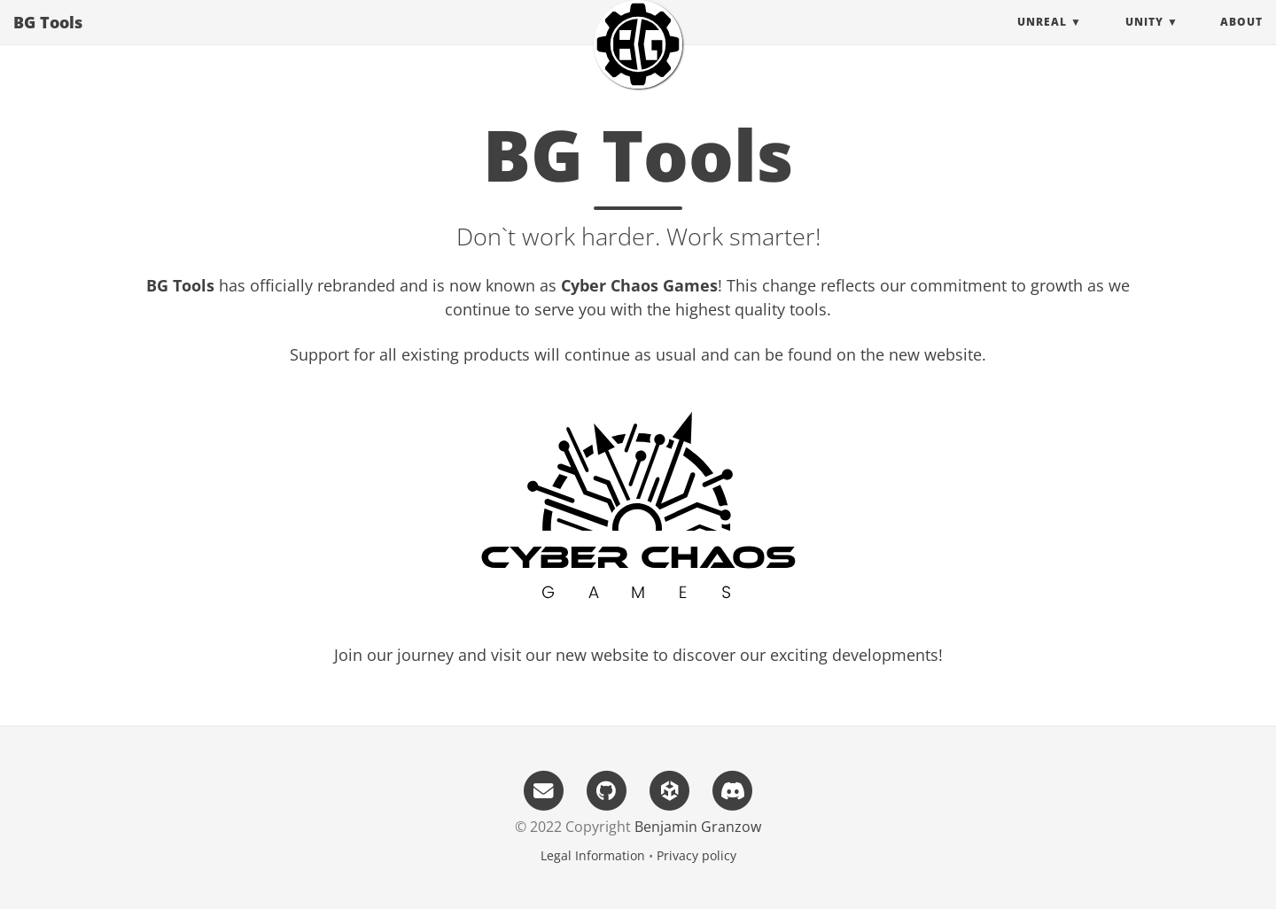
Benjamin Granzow (697, 826)
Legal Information (593, 855)
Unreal (1042, 39)
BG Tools (47, 39)
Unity (1144, 39)
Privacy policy (696, 855)
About (1241, 39)
